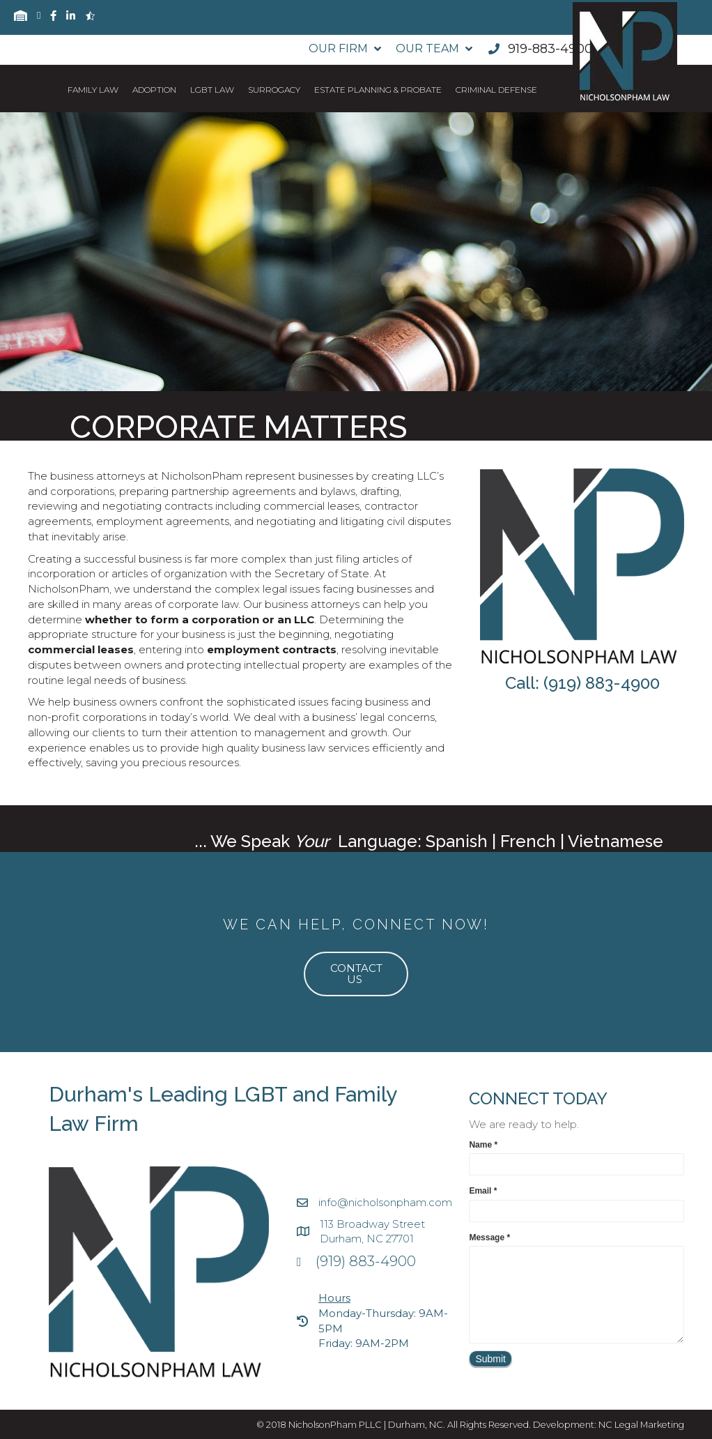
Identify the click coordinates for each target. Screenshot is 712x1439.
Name (483, 1145)
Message (489, 1237)
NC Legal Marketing (641, 1424)
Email (483, 1191)
